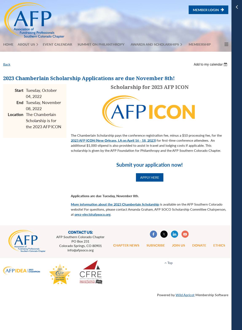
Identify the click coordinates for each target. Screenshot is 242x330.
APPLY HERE (149, 177)
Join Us (178, 245)
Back (6, 64)
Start (19, 90)
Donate (199, 245)
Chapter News (126, 245)
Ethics (219, 245)
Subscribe (156, 245)
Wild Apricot (185, 295)
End (19, 102)
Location (15, 114)
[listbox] (211, 64)
